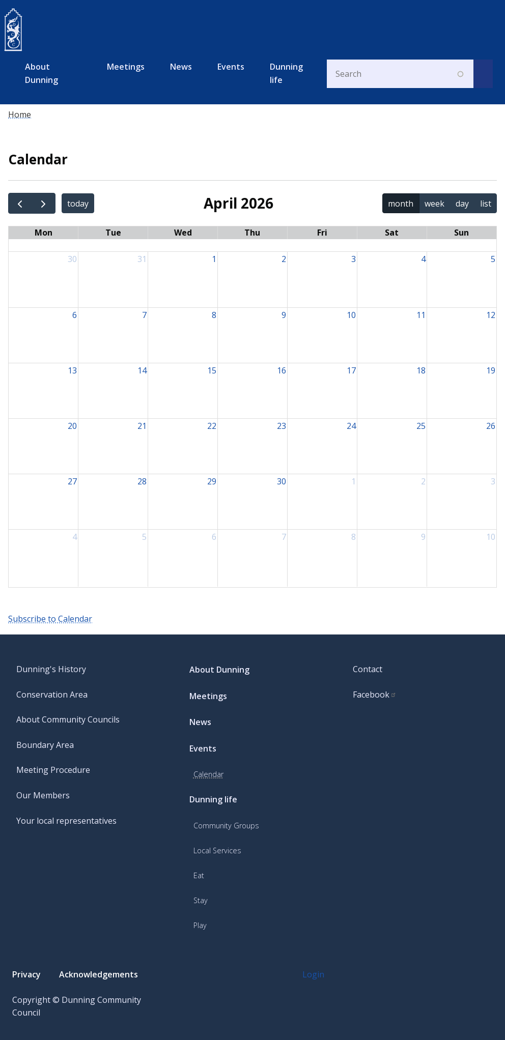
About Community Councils (68, 719)
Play (200, 925)
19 (490, 370)
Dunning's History (51, 669)
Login (313, 974)
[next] (43, 203)
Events (230, 66)
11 (421, 315)
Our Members (43, 795)
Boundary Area (45, 744)
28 (142, 481)
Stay (200, 900)
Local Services (217, 850)
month (400, 203)
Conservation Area (52, 694)
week (434, 203)
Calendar (208, 774)
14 (142, 370)
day (462, 203)
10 (351, 315)
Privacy (26, 974)
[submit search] (483, 74)
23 (281, 425)
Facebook (375, 694)
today (78, 203)
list (485, 203)
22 (211, 425)
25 (421, 425)
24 (351, 425)
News (181, 66)
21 (142, 425)
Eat (198, 875)
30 (72, 259)
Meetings (126, 66)
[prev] (20, 203)
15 (211, 370)
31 (142, 259)
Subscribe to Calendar (50, 618)
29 (211, 481)
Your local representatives (66, 820)
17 (351, 370)
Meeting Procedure (53, 769)
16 (281, 370)
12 (490, 315)
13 (72, 370)
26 (490, 425)
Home (19, 114)
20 (72, 425)
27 (72, 481)
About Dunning (41, 73)
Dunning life (286, 73)
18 (421, 370)
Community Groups (226, 825)
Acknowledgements (98, 974)
